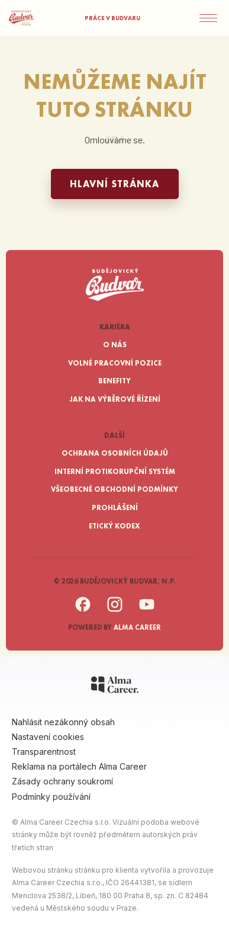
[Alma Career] (114, 687)
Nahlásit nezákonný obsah (63, 722)
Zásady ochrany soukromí (62, 781)
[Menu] (214, 18)
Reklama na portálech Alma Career (79, 766)
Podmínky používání (51, 797)
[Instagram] (115, 610)
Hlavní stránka (114, 184)
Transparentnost (44, 752)
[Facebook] (83, 610)
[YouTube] (147, 610)
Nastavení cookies (48, 737)
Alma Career (137, 627)
